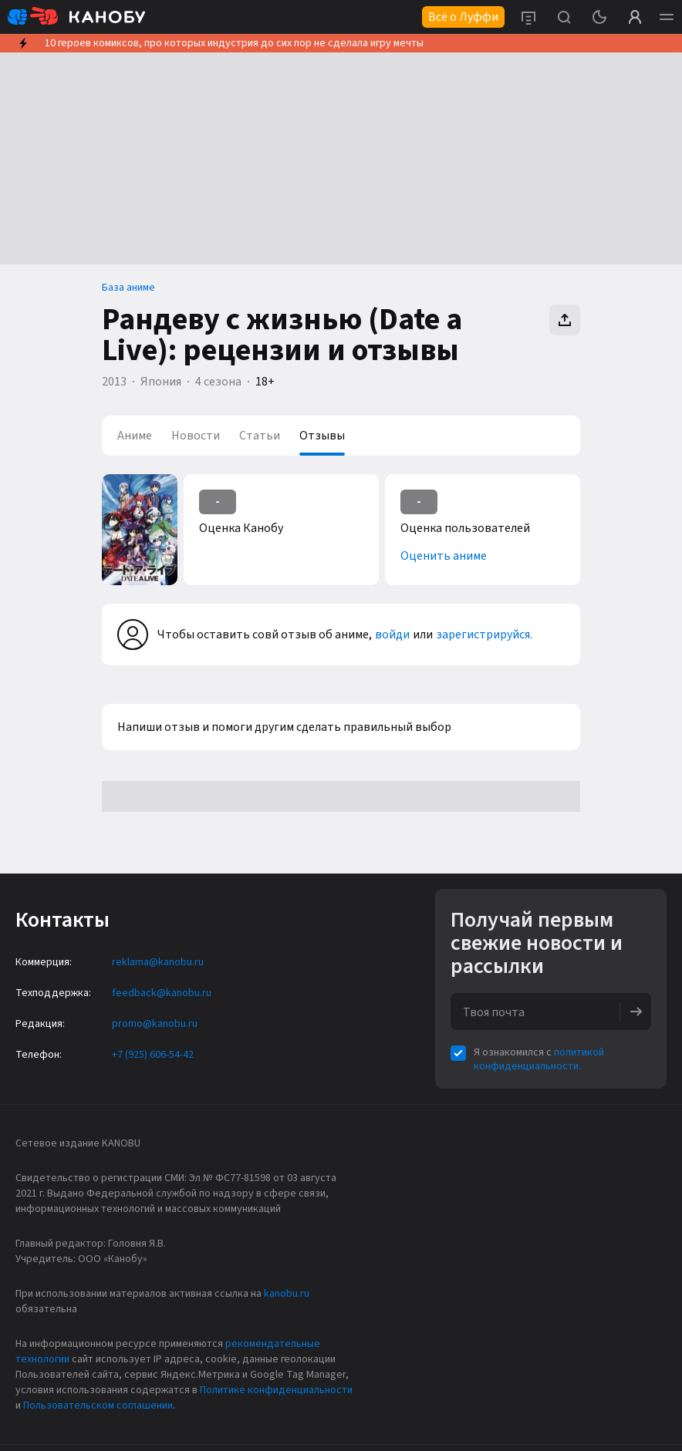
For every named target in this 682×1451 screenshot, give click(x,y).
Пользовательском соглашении (98, 1405)
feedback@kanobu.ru (161, 993)
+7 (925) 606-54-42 (153, 1054)
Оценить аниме (443, 556)
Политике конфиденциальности (276, 1390)
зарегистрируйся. (484, 634)
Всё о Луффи (463, 16)
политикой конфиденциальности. (539, 1059)
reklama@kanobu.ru (158, 962)
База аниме (128, 287)
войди (392, 634)
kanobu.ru (286, 1293)
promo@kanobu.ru (155, 1024)
